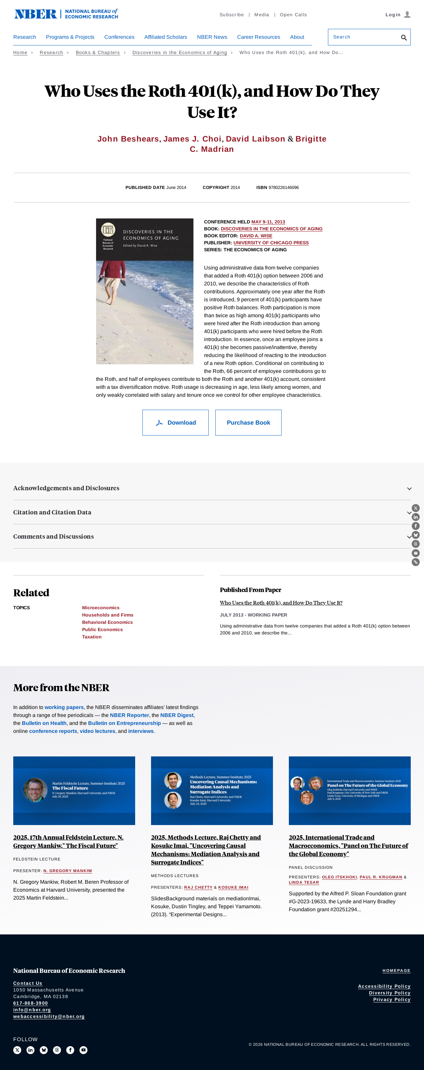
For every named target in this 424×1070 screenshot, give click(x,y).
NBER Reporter (129, 715)
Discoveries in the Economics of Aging (179, 52)
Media (261, 14)
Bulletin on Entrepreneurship (124, 723)
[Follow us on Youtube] (83, 1050)
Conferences (119, 37)
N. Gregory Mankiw (67, 870)
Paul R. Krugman (381, 877)
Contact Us (28, 983)
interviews (141, 731)
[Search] (404, 38)
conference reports (53, 731)
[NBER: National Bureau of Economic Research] (71, 17)
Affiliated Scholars (165, 37)
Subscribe (232, 14)
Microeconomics (101, 607)
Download (175, 422)
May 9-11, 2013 (268, 221)
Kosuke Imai (233, 887)
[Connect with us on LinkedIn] (30, 1050)
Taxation (92, 636)
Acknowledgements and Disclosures (66, 488)
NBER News (212, 37)
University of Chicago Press (271, 242)
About (297, 37)
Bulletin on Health (44, 723)
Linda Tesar (304, 882)
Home (20, 52)
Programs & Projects (70, 37)
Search (341, 36)
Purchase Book (248, 422)
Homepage (397, 970)
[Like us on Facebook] (70, 1050)
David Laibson (256, 138)
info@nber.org (32, 1009)
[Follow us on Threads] (57, 1050)
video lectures (97, 731)
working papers (64, 707)
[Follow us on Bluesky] (44, 1050)
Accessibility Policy (384, 986)
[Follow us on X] (17, 1050)
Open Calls (293, 14)
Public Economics (102, 629)
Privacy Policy (392, 999)
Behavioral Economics (107, 622)
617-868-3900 (30, 1003)
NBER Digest (176, 715)
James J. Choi (192, 138)
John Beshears (128, 138)
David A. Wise (256, 235)
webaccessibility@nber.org (49, 1016)
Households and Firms (107, 615)
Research (24, 37)
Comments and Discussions (53, 536)
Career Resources (258, 37)
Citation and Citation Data (52, 512)
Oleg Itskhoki (339, 877)
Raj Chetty (198, 887)
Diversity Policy (390, 992)
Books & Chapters (98, 52)
